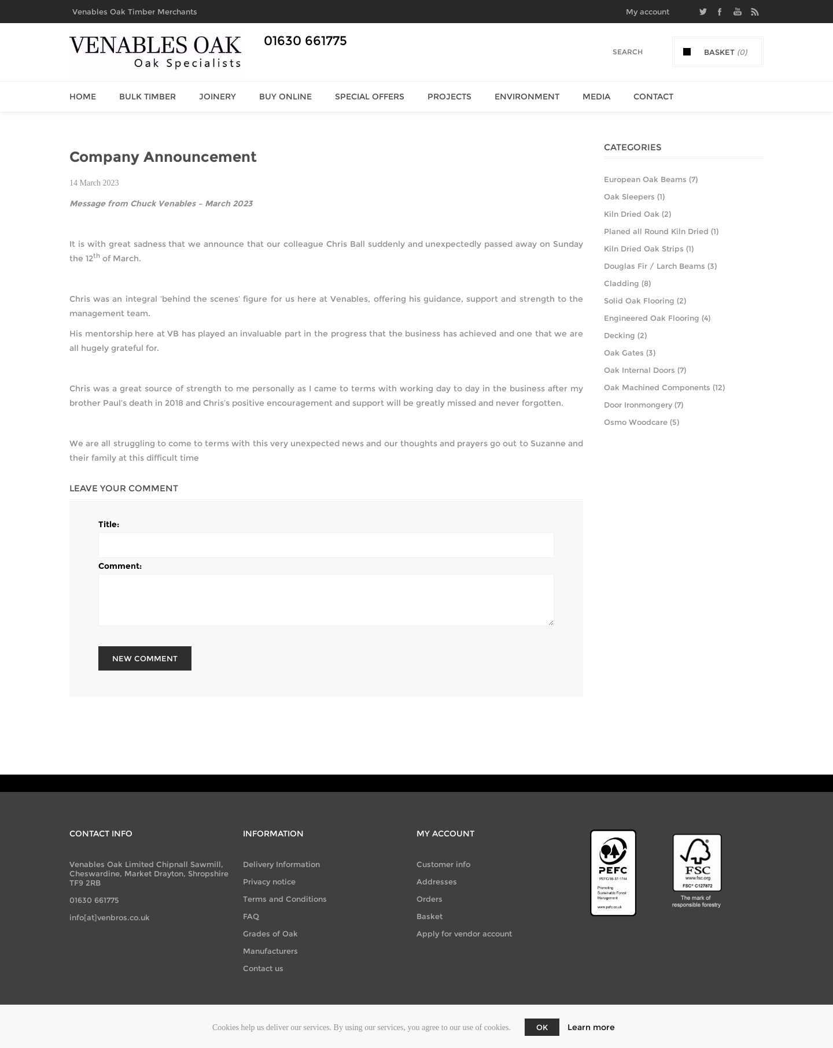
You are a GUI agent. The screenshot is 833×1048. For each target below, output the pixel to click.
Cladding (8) (627, 283)
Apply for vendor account (464, 933)
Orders (430, 898)
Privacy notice (269, 881)
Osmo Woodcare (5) (641, 422)
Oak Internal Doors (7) (645, 370)
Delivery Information (281, 864)
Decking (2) (625, 335)
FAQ (251, 916)
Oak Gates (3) (629, 352)
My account (647, 11)
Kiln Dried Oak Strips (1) (649, 248)
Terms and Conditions (285, 898)
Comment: (120, 566)
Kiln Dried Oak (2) (637, 214)
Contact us (263, 968)
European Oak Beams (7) (651, 179)
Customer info (443, 864)
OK (542, 1027)
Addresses (437, 881)
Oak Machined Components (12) (664, 387)
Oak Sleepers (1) (634, 196)
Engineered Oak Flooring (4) (657, 318)
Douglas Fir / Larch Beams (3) (660, 266)
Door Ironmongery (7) (643, 404)
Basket (430, 916)
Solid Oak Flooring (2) (645, 300)
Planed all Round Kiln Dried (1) (661, 231)
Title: (108, 524)
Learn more (591, 1027)
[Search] (619, 52)
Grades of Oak (270, 933)
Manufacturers (270, 951)
